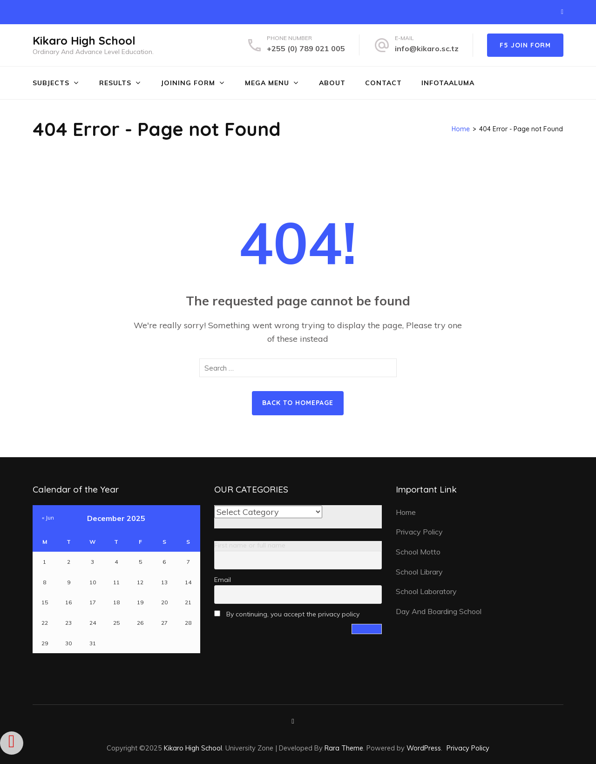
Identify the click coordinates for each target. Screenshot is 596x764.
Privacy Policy (419, 531)
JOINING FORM (188, 83)
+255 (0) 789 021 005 (306, 48)
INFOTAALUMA (447, 83)
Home (406, 512)
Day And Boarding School (438, 611)
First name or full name (249, 545)
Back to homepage (297, 403)
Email (222, 579)
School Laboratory (426, 591)
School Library (419, 571)
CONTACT (383, 83)
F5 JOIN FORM (525, 45)
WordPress (423, 748)
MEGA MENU (267, 83)
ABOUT (332, 83)
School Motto (418, 551)
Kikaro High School (84, 40)
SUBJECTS (51, 83)
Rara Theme (344, 748)
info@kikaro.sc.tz (427, 48)
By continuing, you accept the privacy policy (286, 614)
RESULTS (115, 83)
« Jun (48, 517)
